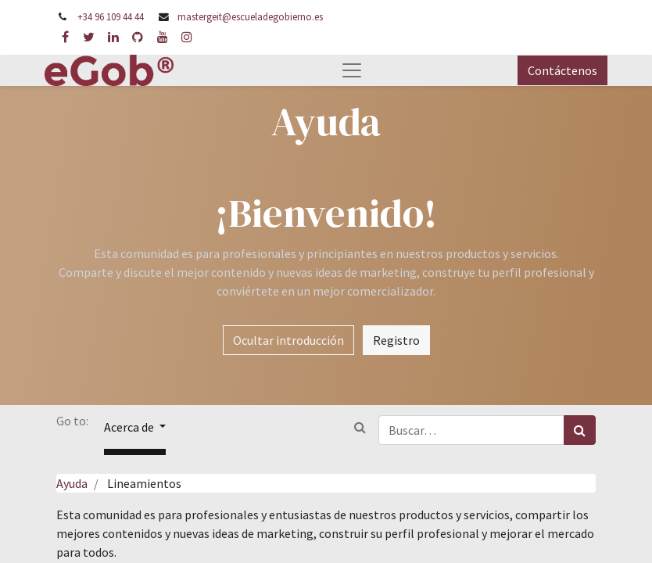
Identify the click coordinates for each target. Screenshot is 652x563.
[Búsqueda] (580, 430)
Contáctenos (562, 70)
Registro (396, 340)
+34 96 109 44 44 (110, 16)
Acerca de (130, 427)
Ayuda (72, 483)
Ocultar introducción (288, 340)
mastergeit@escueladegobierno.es (250, 16)
